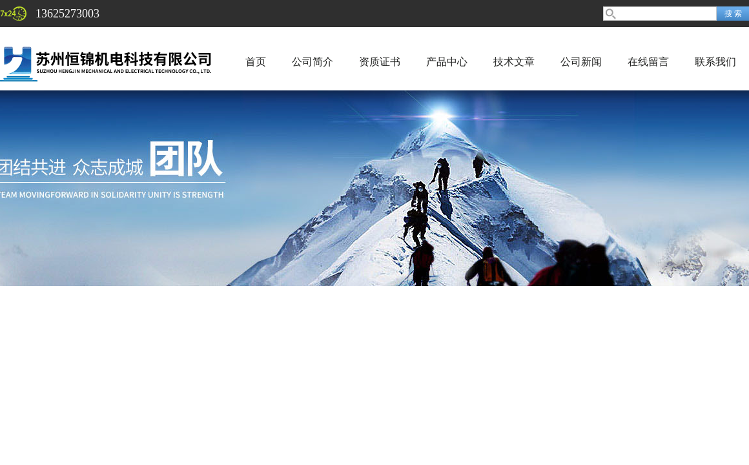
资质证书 (379, 61)
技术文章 (514, 61)
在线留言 (648, 61)
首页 (255, 61)
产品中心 (446, 61)
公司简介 (312, 61)
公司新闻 (581, 61)
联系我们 (715, 61)
